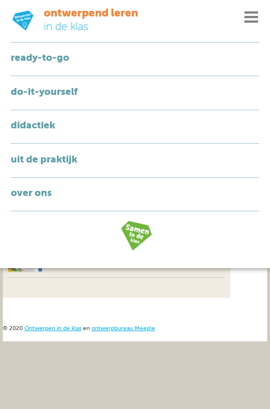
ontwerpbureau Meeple (123, 328)
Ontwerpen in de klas (52, 328)
